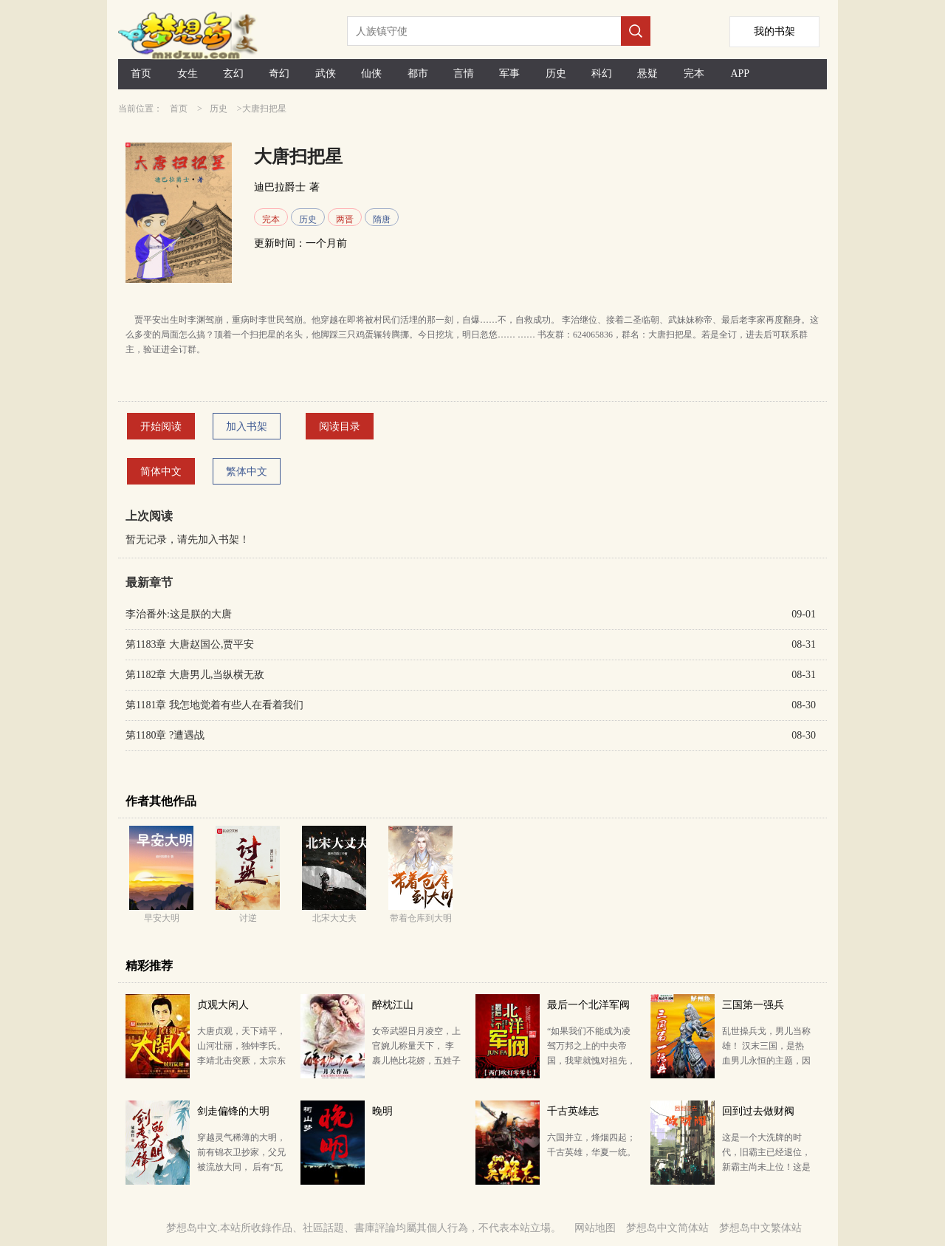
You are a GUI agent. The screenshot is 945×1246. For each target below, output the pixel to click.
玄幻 (233, 73)
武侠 (325, 73)
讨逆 (248, 918)
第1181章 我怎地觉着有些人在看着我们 (214, 705)
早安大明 (161, 918)
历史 (556, 73)
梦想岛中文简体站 (667, 1227)
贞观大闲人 (223, 1004)
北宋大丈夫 (334, 918)
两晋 (345, 219)
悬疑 (647, 73)
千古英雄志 (573, 1111)
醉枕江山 (392, 1004)
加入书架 (246, 426)
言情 (463, 73)
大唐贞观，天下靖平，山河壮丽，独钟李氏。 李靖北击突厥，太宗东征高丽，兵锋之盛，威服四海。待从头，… (241, 1060)
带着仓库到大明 (421, 918)
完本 (694, 73)
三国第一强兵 (753, 1004)
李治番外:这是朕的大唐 (179, 614)
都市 (418, 73)
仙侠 (371, 73)
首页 (141, 73)
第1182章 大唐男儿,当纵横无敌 (195, 674)
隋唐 (382, 219)
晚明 (382, 1111)
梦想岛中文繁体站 (760, 1227)
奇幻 (279, 73)
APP (739, 73)
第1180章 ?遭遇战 (165, 735)
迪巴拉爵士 (280, 187)
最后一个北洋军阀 (588, 1004)
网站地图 (595, 1227)
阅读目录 (339, 426)
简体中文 (161, 471)
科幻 (601, 73)
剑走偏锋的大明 (233, 1111)
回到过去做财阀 (758, 1111)
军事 (509, 73)
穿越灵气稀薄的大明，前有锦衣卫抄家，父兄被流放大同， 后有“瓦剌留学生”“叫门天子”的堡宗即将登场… (241, 1167)
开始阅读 (161, 426)
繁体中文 (246, 471)
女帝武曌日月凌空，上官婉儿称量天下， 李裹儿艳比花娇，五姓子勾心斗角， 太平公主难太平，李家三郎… (416, 1060)
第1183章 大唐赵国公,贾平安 (190, 644)
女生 (187, 73)
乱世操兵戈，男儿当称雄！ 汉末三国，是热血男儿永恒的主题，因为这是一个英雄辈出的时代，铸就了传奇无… (766, 1060)
